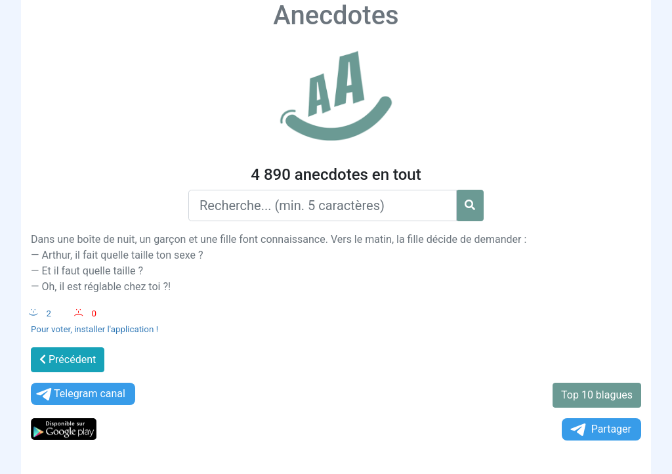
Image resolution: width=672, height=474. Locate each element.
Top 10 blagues (597, 395)
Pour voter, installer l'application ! (94, 329)
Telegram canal (79, 394)
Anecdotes (335, 15)
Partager (599, 430)
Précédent (67, 359)
